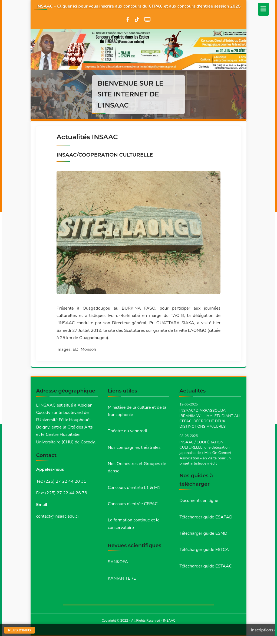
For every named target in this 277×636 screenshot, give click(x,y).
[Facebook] (127, 19)
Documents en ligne (198, 501)
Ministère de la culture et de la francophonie (137, 411)
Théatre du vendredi (127, 431)
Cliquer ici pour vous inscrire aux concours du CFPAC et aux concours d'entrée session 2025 (148, 6)
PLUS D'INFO (19, 630)
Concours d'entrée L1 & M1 (134, 488)
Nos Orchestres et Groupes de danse (137, 467)
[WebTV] (147, 19)
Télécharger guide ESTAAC (205, 566)
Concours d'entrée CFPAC (132, 504)
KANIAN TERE (122, 578)
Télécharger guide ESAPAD (205, 517)
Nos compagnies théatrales (134, 447)
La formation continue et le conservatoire (133, 523)
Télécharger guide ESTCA (204, 550)
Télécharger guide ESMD (203, 533)
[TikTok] (137, 19)
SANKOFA (118, 562)
